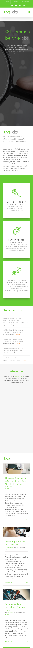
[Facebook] (13, 627)
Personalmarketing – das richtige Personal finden (15, 566)
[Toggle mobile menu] (29, 12)
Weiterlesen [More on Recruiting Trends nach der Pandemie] (8, 541)
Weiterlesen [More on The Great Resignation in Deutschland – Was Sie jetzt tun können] (8, 479)
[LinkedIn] (16, 630)
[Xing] (19, 627)
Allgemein (7, 447)
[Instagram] (13, 630)
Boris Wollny (10, 446)
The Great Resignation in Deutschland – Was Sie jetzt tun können (15, 440)
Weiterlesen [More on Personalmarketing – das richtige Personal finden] (8, 600)
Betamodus (18, 335)
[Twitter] (16, 627)
